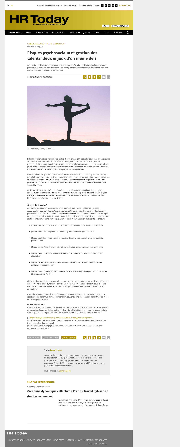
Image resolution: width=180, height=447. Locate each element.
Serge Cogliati (36, 77)
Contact (40, 5)
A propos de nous (16, 440)
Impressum (71, 440)
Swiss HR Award (70, 5)
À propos (118, 32)
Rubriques (42, 32)
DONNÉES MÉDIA (44, 440)
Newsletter (124, 5)
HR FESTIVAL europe (53, 5)
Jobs (87, 32)
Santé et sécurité (35, 43)
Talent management (55, 43)
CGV (80, 440)
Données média (85, 5)
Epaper (97, 5)
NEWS (28, 32)
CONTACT (30, 440)
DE (8, 5)
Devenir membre (120, 26)
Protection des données (95, 440)
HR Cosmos (70, 338)
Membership (15, 32)
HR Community (58, 32)
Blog (106, 32)
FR (12, 5)
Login (105, 26)
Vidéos (97, 32)
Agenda (75, 32)
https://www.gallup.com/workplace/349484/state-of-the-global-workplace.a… (62, 318)
